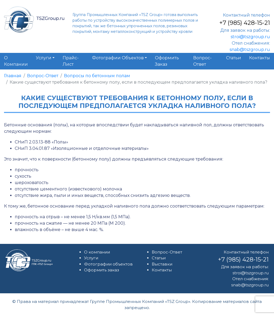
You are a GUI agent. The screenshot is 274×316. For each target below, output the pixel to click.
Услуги (91, 257)
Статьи (159, 257)
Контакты (162, 269)
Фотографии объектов (108, 264)
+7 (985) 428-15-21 (244, 22)
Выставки (162, 264)
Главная (12, 75)
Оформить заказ (101, 269)
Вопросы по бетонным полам (97, 75)
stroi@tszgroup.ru (250, 36)
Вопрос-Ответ (42, 75)
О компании (97, 252)
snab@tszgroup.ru (250, 49)
